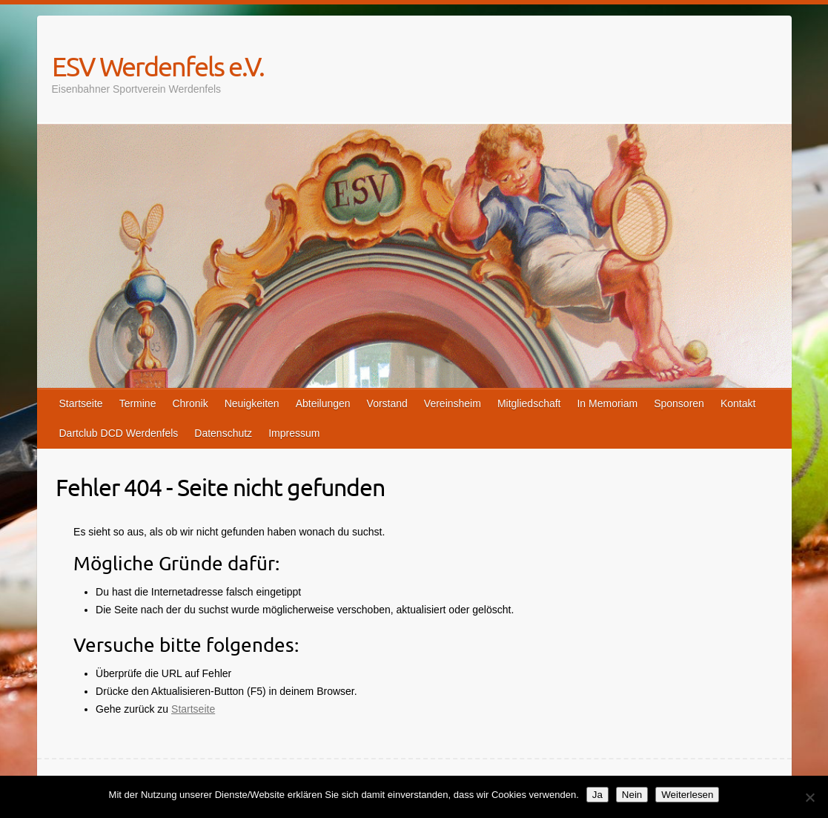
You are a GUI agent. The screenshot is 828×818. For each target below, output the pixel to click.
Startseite (81, 403)
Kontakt (738, 403)
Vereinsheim (452, 403)
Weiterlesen (687, 794)
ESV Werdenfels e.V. (158, 66)
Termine (137, 403)
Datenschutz (223, 433)
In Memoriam (607, 403)
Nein (632, 794)
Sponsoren (679, 403)
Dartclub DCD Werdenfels (119, 433)
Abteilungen (323, 403)
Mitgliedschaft (529, 403)
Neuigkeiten (252, 403)
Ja (597, 794)
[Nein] (809, 797)
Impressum (293, 433)
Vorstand (387, 403)
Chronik (190, 403)
